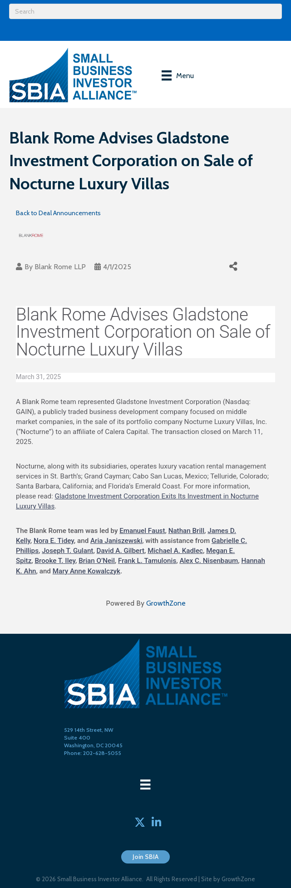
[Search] (145, 11)
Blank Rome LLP (60, 266)
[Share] (233, 267)
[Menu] (178, 75)
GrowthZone (166, 603)
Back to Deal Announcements (58, 213)
